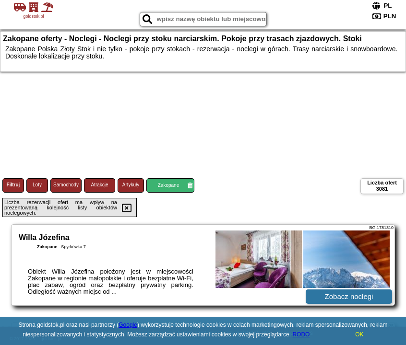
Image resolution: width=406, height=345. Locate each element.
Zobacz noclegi (349, 296)
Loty (37, 184)
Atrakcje (99, 184)
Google (128, 325)
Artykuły (131, 184)
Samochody (66, 184)
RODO (301, 334)
